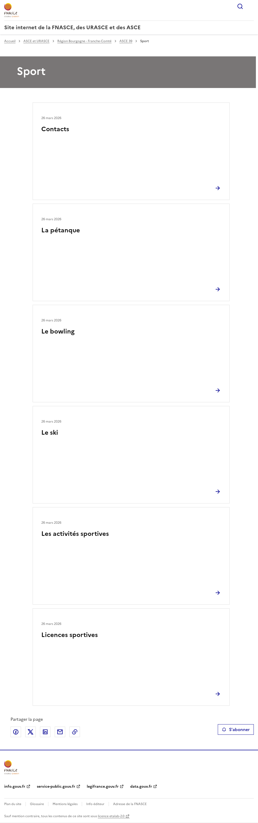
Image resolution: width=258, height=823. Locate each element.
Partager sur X (30, 732)
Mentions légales (65, 804)
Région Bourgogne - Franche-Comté (84, 41)
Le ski (49, 432)
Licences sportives (69, 635)
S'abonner (236, 729)
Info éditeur (95, 804)
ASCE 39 (125, 41)
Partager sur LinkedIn (45, 732)
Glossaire (37, 804)
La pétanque (60, 230)
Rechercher (240, 6)
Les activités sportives (75, 533)
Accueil (10, 41)
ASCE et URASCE (36, 41)
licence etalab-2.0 (111, 816)
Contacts (55, 129)
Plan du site (12, 804)
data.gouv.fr (141, 786)
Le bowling (57, 331)
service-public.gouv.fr (56, 786)
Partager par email (60, 732)
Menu (250, 6)
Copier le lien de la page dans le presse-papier (74, 732)
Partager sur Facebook (16, 732)
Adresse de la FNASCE (130, 804)
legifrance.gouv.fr (103, 786)
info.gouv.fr (14, 786)
